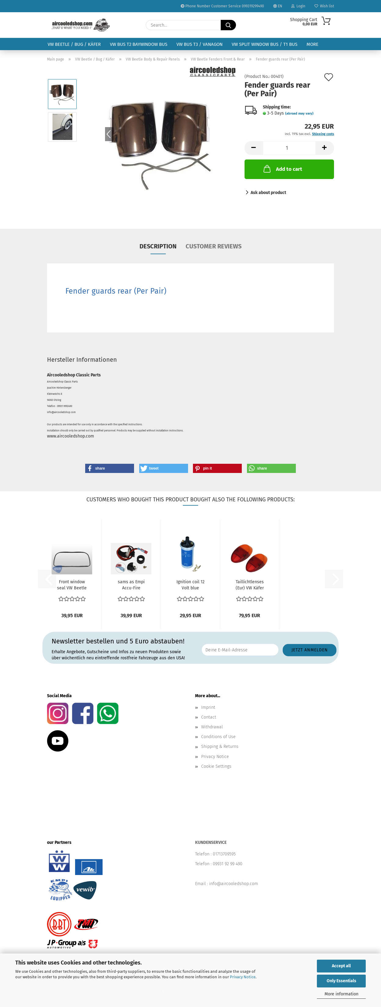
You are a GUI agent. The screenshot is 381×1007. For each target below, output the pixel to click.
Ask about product (268, 192)
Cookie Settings (216, 766)
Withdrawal (212, 727)
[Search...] (228, 25)
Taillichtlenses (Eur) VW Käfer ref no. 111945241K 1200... (250, 585)
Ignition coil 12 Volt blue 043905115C (190, 585)
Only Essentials (341, 980)
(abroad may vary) (299, 113)
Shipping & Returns (219, 746)
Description (158, 246)
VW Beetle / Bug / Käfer (74, 44)
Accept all (341, 966)
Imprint (208, 707)
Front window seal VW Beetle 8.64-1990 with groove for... (72, 585)
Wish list (324, 6)
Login (298, 6)
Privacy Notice (243, 977)
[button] (254, 148)
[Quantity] (289, 148)
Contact (208, 717)
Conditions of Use (218, 736)
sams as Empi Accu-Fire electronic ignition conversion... (131, 585)
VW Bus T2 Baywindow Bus (138, 44)
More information (341, 994)
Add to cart (282, 169)
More (312, 44)
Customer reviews (213, 246)
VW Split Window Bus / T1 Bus (264, 44)
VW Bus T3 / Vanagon (199, 44)
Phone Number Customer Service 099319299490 (222, 6)
